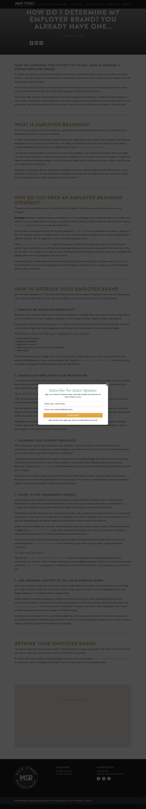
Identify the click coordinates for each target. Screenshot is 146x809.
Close (107, 384)
